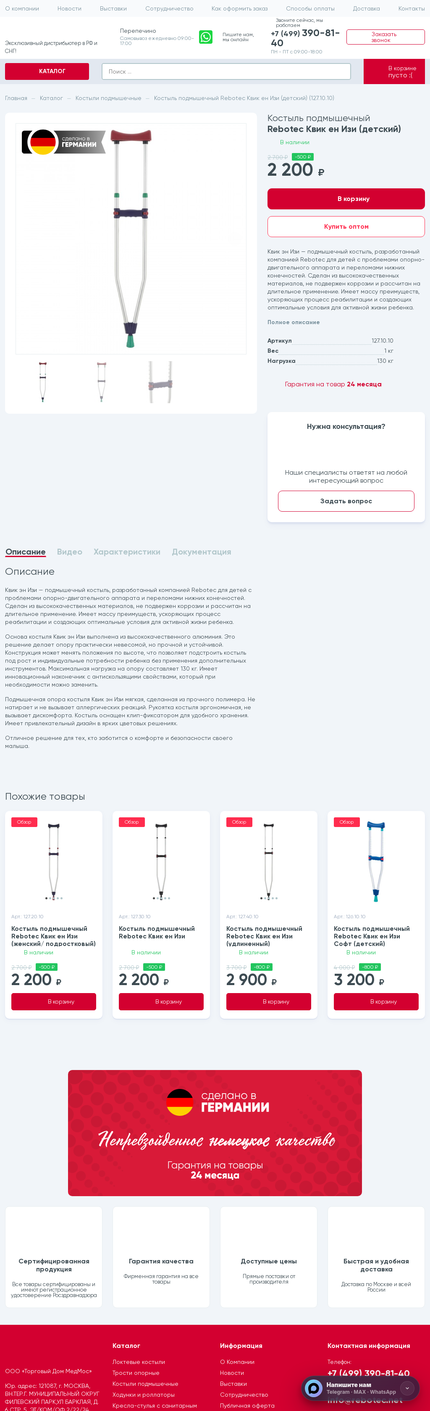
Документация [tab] (201, 551)
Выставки (113, 8)
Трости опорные (136, 1253)
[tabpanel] (131, 659)
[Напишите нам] (360, 1388)
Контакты (412, 8)
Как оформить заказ (239, 8)
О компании (22, 8)
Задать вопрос (346, 501)
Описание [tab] (25, 552)
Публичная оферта (247, 1286)
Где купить (234, 1316)
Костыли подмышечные (145, 1264)
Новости (69, 8)
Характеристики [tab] (127, 551)
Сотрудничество (169, 8)
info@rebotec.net (365, 1280)
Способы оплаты (310, 8)
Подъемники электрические (153, 1316)
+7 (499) (307, 39)
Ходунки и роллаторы (144, 1275)
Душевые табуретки (141, 1305)
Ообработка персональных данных (259, 1301)
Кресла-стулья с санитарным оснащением (155, 1290)
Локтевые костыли (139, 1242)
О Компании (237, 1242)
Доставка (366, 8)
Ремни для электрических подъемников (149, 1331)
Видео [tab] (69, 551)
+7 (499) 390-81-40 (369, 1253)
